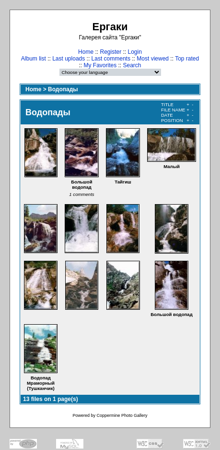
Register (110, 52)
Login (135, 52)
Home (85, 52)
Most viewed (153, 58)
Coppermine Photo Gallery (121, 415)
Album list (33, 58)
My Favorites (99, 65)
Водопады (63, 89)
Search (132, 65)
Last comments (111, 58)
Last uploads (68, 58)
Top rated (187, 58)
